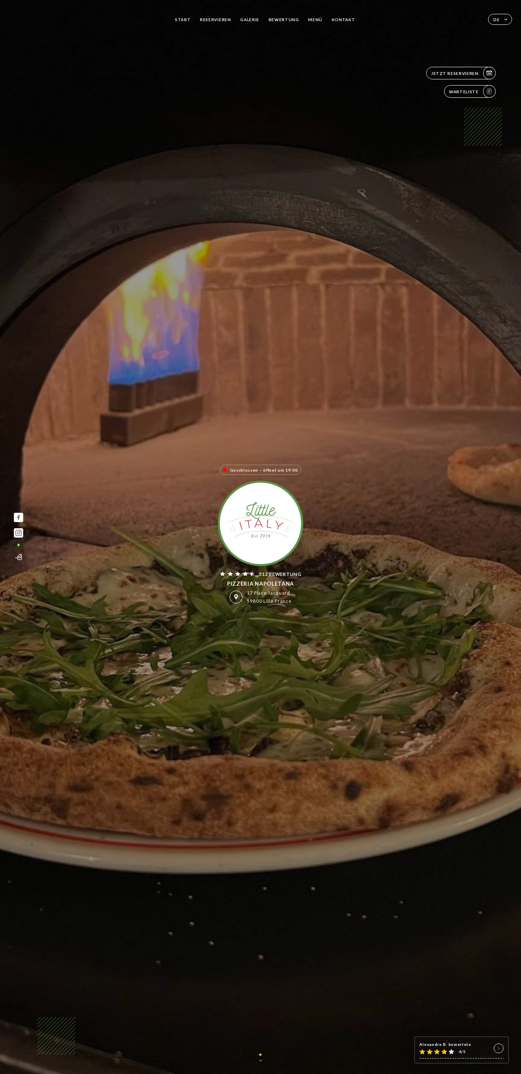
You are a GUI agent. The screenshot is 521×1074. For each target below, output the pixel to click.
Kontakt (343, 19)
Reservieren (215, 19)
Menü (315, 19)
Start (183, 19)
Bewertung (284, 19)
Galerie (249, 19)
